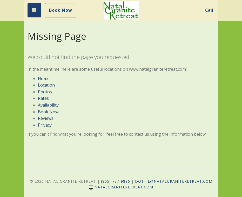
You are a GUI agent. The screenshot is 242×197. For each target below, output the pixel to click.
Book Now (60, 10)
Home (44, 78)
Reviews (45, 118)
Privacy (45, 125)
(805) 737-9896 (115, 181)
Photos (45, 92)
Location (46, 85)
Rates (43, 98)
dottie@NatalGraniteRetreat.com (173, 181)
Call (209, 10)
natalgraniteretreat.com (121, 187)
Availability (48, 105)
